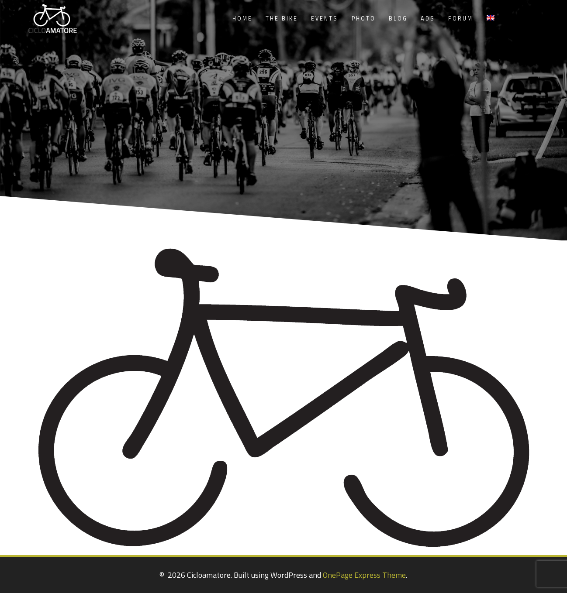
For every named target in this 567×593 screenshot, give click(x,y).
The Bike (282, 18)
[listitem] (194, 315)
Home (242, 18)
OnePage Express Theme (364, 575)
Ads (428, 18)
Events (324, 18)
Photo (364, 18)
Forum (460, 18)
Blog (398, 18)
